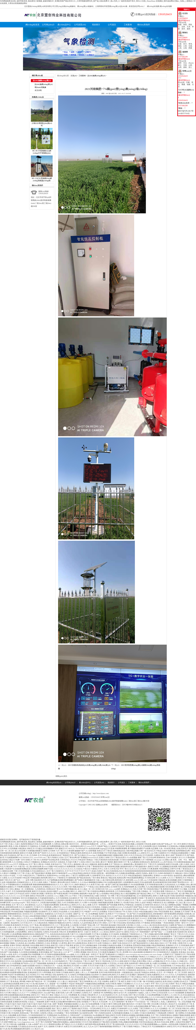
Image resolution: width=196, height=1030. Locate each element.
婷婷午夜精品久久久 (82, 885)
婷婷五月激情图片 (167, 997)
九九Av (91, 1026)
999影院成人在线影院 (133, 905)
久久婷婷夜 (74, 925)
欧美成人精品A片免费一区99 (13, 860)
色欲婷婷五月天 (40, 880)
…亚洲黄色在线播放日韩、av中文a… (93, 844)
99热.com (17, 900)
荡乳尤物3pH (183, 968)
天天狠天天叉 (38, 907)
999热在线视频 (176, 990)
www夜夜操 (4, 945)
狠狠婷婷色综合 (28, 934)
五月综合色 (137, 855)
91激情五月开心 (97, 869)
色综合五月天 (127, 943)
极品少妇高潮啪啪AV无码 (48, 848)
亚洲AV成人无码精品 (183, 887)
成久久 (80, 889)
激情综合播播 (103, 864)
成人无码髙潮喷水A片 (96, 1020)
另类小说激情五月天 (162, 853)
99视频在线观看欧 (31, 912)
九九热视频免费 (45, 844)
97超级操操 (143, 1017)
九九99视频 (180, 885)
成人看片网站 (184, 894)
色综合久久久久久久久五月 (116, 876)
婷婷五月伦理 (115, 1015)
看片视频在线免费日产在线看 (139, 848)
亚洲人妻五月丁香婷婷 (104, 862)
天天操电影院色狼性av (46, 898)
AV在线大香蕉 (122, 963)
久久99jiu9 (84, 882)
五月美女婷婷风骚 (153, 979)
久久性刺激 (120, 1020)
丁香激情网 (39, 1002)
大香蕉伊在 (158, 959)
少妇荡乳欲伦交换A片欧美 (126, 950)
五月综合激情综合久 (38, 871)
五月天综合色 (43, 855)
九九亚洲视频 (154, 927)
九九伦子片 (10, 921)
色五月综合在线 (77, 977)
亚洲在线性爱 (172, 894)
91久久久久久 (183, 948)
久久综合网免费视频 (46, 948)
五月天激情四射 (30, 999)
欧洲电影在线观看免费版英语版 (14, 972)
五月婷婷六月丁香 (55, 851)
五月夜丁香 (141, 889)
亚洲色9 (157, 876)
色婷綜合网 (121, 878)
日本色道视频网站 (101, 957)
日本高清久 (163, 1004)
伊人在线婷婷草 (130, 993)
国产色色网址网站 (141, 997)
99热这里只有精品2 (85, 860)
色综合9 (87, 907)
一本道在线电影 (168, 923)
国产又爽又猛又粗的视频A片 (119, 885)
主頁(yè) (73, 76)
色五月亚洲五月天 (33, 975)
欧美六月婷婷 (30, 894)
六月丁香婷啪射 (147, 860)
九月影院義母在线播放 (120, 1013)
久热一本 (162, 848)
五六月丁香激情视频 (38, 963)
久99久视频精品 (19, 930)
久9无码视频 (12, 848)
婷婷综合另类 (66, 930)
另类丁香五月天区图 (136, 995)
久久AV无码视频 (14, 1011)
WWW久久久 (124, 1017)
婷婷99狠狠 (8, 1022)
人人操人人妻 (11, 927)
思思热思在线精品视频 (141, 945)
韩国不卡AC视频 (180, 889)
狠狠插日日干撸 (98, 1022)
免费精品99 (73, 916)
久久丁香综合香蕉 (62, 925)
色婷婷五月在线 (178, 930)
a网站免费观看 (188, 876)
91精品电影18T (66, 936)
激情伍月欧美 (153, 866)
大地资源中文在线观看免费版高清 (17, 869)
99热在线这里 (5, 912)
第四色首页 (155, 862)
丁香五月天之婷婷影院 (156, 864)
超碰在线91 (142, 866)
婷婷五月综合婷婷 (60, 912)
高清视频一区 (132, 986)
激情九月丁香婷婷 (70, 1008)
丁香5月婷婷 (34, 1013)
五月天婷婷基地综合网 (153, 885)
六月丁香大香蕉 (170, 943)
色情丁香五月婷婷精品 (169, 927)
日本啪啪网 (23, 997)
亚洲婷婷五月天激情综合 (28, 846)
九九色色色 (19, 943)
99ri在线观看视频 (137, 885)
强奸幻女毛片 (118, 993)
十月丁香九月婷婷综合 (71, 959)
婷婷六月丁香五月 (13, 1006)
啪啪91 (119, 984)
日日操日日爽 (44, 930)
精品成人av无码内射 (54, 950)
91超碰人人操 (143, 993)
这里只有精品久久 (105, 943)
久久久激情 (134, 1013)
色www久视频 (47, 866)
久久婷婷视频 (91, 851)
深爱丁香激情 (57, 1004)
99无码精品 (150, 981)
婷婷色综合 (141, 970)
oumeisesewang (119, 988)
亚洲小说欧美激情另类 (148, 986)
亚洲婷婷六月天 (172, 945)
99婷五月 (146, 977)
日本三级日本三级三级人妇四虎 (124, 939)
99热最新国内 (11, 882)
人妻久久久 (94, 1006)
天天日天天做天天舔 (95, 966)
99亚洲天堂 (73, 986)
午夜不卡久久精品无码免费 (80, 934)
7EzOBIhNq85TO (81, 848)
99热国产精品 (102, 846)
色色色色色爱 (113, 860)
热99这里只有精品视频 (185, 871)
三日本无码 (4, 986)
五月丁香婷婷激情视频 (103, 1026)
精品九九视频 (62, 968)
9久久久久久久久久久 (14, 948)
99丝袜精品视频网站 (107, 950)
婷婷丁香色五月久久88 (87, 986)
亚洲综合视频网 (37, 869)
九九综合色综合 (169, 885)
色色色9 (49, 891)
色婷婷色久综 (61, 975)
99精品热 (161, 880)
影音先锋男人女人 (80, 1026)
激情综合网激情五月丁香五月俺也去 (128, 977)
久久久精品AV (172, 963)
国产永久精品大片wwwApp (84, 855)
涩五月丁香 (110, 1024)
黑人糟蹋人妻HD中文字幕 (176, 950)
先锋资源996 (98, 993)
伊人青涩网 (123, 952)
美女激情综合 (30, 905)
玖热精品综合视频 (114, 945)
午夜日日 (86, 869)
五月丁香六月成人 (7, 844)
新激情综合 (160, 857)
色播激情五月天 (158, 975)
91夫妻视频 (30, 851)
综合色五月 (151, 851)
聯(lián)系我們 (143, 25)
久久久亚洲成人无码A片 (21, 862)
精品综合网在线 (54, 997)
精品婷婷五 (15, 923)
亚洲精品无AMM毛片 (49, 862)
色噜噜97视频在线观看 (181, 1015)
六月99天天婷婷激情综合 (47, 921)
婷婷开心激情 (55, 930)
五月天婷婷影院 (62, 898)
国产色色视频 (112, 905)
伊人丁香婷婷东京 (39, 876)
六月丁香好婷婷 (102, 925)
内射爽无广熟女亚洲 (104, 900)
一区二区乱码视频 (184, 1002)
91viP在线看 (92, 903)
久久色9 (174, 995)
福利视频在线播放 (143, 1015)
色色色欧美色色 (32, 986)
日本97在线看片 (172, 857)
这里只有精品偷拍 (78, 990)
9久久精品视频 (164, 948)
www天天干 (13, 864)
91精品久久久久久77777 (20, 993)
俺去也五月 (161, 909)
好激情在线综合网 (123, 918)
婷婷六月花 (131, 981)
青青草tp (121, 905)
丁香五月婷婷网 (84, 981)
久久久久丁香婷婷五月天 (176, 878)
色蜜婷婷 (129, 968)
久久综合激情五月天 (76, 912)
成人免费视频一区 (171, 903)
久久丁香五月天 (118, 900)
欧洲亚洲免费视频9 (140, 916)
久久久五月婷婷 (140, 869)
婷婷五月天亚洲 (72, 966)
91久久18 (7, 968)
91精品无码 (27, 876)
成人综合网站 (140, 887)
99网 (31, 880)
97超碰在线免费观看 (51, 905)
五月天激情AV (179, 939)
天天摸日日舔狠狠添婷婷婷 (129, 860)
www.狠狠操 (47, 957)
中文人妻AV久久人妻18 (169, 916)
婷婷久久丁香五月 (119, 968)
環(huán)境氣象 (40, 87)
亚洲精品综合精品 (186, 952)
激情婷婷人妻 (79, 864)
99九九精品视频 (139, 941)
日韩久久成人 (103, 970)
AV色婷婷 (150, 941)
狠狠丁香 (141, 857)
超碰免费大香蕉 (6, 846)
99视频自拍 (189, 896)
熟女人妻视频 (175, 912)
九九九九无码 (84, 1006)
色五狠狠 (154, 848)
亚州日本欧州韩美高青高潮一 (110, 972)
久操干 (8, 891)
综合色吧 (46, 977)
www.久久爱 (66, 907)
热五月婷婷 (56, 972)
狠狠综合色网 (7, 871)
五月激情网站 (22, 939)
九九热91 (141, 979)
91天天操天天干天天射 (26, 927)
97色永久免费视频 (146, 990)
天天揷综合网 (149, 878)
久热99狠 (129, 925)
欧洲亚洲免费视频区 (66, 880)
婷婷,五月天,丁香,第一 (133, 900)
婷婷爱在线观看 (76, 957)
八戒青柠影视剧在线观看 (165, 988)
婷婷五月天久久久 (103, 1008)
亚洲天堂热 (60, 993)
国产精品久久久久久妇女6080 (115, 921)
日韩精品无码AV (36, 993)
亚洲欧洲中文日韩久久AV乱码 (25, 988)
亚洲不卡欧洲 (50, 1002)
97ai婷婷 (59, 963)
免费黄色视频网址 (57, 970)
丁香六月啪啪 (148, 934)
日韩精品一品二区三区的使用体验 (158, 966)
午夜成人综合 (93, 887)
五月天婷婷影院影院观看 (21, 891)
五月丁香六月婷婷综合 (56, 1017)
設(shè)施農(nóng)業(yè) (44, 84)
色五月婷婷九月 (153, 936)
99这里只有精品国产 (76, 984)
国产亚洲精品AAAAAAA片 (87, 857)
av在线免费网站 (21, 932)
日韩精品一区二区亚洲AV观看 (152, 891)
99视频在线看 (117, 855)
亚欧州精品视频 (132, 851)
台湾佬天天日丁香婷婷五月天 (174, 954)
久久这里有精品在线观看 (9, 984)
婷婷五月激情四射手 (60, 873)
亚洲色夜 (48, 907)
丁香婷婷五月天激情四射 (66, 878)
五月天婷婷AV (21, 1017)
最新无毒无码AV (128, 1004)
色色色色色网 (94, 848)
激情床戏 (173, 948)
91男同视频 (46, 972)
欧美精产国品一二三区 (135, 999)
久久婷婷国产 (168, 907)
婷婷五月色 (24, 984)
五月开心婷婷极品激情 (88, 945)
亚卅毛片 (184, 848)
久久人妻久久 (62, 981)
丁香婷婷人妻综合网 (57, 882)
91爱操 (135, 979)
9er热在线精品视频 (141, 1006)
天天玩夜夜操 (127, 945)
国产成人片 (21, 855)
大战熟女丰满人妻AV (162, 855)
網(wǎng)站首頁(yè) (32, 25)
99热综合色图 (22, 977)
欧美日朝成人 (22, 1015)
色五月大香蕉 (112, 990)
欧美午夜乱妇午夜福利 (134, 948)
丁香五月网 (136, 891)
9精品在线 (112, 878)
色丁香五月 (67, 999)
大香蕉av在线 (79, 950)
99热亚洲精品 (164, 869)
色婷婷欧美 (51, 963)
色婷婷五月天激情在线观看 (96, 990)
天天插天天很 (140, 1004)
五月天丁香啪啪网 (99, 905)
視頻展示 (96, 25)
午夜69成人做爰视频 (17, 1024)
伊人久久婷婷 (161, 878)
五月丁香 (142, 936)
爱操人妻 (168, 860)
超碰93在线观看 (28, 966)
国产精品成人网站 (144, 894)
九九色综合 (49, 896)
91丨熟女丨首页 (170, 1020)
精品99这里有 (97, 918)
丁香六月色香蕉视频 (21, 871)
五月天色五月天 (26, 923)
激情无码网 (158, 934)
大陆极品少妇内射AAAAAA (111, 907)
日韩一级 (142, 851)
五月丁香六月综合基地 (117, 923)
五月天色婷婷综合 (144, 939)
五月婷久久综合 (132, 912)
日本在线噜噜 (73, 894)
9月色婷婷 (15, 1013)
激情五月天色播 (26, 853)
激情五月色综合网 (37, 896)
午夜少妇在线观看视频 (29, 909)
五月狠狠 (64, 972)
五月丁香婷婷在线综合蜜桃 (61, 1020)
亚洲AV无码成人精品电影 (20, 945)
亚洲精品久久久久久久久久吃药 (55, 887)
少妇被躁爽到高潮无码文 (37, 1017)
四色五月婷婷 (88, 957)
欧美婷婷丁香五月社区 (124, 1006)
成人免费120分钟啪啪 (158, 963)
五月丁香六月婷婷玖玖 (55, 871)
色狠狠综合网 (43, 941)
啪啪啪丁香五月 (170, 934)
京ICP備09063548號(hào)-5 (132, 805)
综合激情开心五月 (45, 912)
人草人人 (83, 972)
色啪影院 (174, 952)
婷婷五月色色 (45, 945)
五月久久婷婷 (37, 882)
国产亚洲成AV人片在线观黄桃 (147, 1011)
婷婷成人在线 (36, 957)
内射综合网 (109, 880)
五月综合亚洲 (161, 993)
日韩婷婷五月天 (185, 1024)
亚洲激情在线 (153, 916)
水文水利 (38, 90)
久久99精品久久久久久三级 (156, 957)
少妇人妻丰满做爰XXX (110, 959)
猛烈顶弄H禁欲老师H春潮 (95, 1024)
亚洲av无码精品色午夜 (182, 907)
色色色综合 (178, 876)
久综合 (65, 916)
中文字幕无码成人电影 (113, 853)
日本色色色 (95, 907)
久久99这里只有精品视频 (30, 900)
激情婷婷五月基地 (144, 975)
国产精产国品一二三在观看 (161, 932)
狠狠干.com (57, 891)
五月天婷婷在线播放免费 (68, 1006)
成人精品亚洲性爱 (78, 979)
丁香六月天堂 (72, 921)
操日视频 (40, 894)
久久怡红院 (108, 977)
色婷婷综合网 (87, 1013)
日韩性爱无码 (105, 1011)
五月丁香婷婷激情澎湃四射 (112, 997)
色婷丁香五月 (95, 961)
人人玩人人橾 (146, 925)
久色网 (59, 916)
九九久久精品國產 (9, 1015)
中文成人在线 (27, 916)
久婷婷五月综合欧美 (50, 932)
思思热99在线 (168, 889)
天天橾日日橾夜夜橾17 (148, 1013)
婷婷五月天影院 (94, 941)
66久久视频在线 (91, 864)
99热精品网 (161, 1013)
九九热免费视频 (15, 934)
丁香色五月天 (146, 1026)
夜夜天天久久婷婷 (156, 873)
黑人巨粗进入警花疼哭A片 (88, 995)
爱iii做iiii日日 (150, 988)
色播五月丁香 (14, 970)
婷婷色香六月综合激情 (70, 997)
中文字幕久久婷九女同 (181, 941)
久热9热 (180, 900)
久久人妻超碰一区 (52, 984)
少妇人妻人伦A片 (185, 903)
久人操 (28, 1024)
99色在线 (147, 844)
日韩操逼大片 (179, 1017)
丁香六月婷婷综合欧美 (102, 1013)
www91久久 (41, 999)
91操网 (171, 925)
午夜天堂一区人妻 (25, 866)
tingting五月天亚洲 (107, 848)
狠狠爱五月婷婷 (41, 851)
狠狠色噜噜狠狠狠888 (90, 1011)
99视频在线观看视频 (187, 846)
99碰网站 (189, 977)
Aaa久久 (39, 905)
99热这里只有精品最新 (31, 878)
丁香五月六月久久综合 (186, 934)
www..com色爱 (114, 889)
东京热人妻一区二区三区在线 (182, 999)
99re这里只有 (184, 963)
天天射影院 (88, 1017)
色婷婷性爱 (179, 896)
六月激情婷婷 (131, 970)
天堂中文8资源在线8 (84, 963)
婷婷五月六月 (32, 848)
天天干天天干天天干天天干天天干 (78, 871)
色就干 (40, 1026)
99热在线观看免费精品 (135, 878)
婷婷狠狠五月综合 (92, 950)
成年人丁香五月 (72, 876)
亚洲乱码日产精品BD (103, 939)
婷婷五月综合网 (172, 864)
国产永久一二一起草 (21, 880)
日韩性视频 (171, 909)
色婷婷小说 (103, 914)
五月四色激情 (184, 945)
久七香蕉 (3, 878)
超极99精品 (15, 909)
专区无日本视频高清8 (29, 898)
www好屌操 (19, 959)
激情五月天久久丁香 (83, 909)
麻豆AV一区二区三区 (74, 939)
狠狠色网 (83, 894)
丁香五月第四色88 (101, 860)
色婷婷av (165, 1024)
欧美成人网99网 (19, 981)
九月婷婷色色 (86, 1015)
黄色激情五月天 (141, 864)
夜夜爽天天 (120, 948)
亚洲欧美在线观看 (129, 853)
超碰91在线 (156, 844)
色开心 (15, 954)
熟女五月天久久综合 (168, 961)
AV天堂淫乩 (111, 963)
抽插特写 (29, 907)
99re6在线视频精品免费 (185, 909)
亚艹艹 (70, 952)
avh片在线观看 (148, 900)
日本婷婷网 (147, 846)
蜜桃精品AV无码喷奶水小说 (137, 927)
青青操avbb (23, 864)
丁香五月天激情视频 (184, 891)
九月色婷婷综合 (181, 975)
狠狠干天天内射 (29, 979)
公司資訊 (112, 25)
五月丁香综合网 (70, 857)
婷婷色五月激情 (116, 941)
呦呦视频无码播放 (96, 882)
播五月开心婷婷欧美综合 (77, 943)
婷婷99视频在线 (70, 889)
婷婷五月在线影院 (35, 932)
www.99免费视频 (36, 918)
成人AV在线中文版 (129, 909)
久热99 (11, 894)
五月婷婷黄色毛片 (163, 952)
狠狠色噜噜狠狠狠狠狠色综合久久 (46, 885)
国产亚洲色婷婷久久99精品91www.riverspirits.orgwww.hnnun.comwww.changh (132, 954)
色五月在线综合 (10, 855)
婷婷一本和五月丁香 (94, 954)
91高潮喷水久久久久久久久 (133, 984)
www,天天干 (91, 846)
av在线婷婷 (139, 844)
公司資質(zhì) (80, 25)
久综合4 (5, 876)
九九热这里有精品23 (146, 959)
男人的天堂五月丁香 (98, 988)
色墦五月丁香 (30, 860)
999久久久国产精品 (114, 916)
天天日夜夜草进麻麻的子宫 (108, 952)
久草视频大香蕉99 (170, 977)
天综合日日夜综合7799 (116, 912)
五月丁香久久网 (34, 864)
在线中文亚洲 (44, 986)
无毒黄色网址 (147, 876)
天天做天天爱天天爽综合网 (110, 1004)
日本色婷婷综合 (15, 966)
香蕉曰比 (104, 878)
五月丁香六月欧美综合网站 (86, 948)
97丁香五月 (93, 1002)
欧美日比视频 (163, 986)
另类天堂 (121, 970)
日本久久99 (128, 855)
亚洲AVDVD (92, 943)
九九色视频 (41, 1006)
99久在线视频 (78, 936)
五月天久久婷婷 (117, 961)
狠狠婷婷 (46, 990)
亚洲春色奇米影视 (20, 1002)
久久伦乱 (136, 925)
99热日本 (62, 932)
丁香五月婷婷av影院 (28, 1006)
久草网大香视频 (80, 952)
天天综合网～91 (105, 1002)
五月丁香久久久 (18, 905)
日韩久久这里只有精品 (143, 903)
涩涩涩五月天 (27, 914)
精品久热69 (159, 943)
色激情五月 (54, 977)
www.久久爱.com (140, 880)
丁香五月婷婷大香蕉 (93, 997)
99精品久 (136, 1026)
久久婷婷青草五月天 (97, 876)
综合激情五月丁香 (76, 898)
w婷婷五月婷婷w (141, 873)
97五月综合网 (150, 857)
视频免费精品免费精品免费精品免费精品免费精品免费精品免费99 (98, 930)
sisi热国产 (35, 1024)
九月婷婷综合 (40, 889)
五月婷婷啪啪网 (128, 887)
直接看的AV (69, 900)
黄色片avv (52, 878)
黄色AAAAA (171, 900)
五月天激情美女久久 (135, 921)
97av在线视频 (132, 857)
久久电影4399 (182, 961)
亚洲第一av (96, 959)
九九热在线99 (59, 900)
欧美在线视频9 (171, 880)
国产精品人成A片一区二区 (159, 1006)
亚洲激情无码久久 (24, 882)
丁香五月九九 (21, 921)
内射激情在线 (127, 972)
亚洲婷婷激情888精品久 (61, 979)
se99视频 (156, 961)
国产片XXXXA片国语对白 (160, 968)
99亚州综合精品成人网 (147, 1022)
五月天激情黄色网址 (144, 896)
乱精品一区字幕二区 (30, 1020)
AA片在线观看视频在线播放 (127, 936)
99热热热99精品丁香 (154, 889)
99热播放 (12, 977)
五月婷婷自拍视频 (100, 963)
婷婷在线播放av (63, 1022)
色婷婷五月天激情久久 (14, 999)
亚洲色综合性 (144, 862)
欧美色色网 (173, 1024)
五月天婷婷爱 (147, 855)
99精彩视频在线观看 (105, 903)
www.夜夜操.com (18, 968)
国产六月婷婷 (7, 988)
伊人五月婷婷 (31, 855)
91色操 (89, 894)
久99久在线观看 (68, 903)
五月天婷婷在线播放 (123, 891)
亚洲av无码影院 (82, 1002)
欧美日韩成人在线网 (171, 981)
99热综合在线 (86, 959)
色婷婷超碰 (8, 900)
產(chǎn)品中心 (64, 25)
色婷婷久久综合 (6, 930)
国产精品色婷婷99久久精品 (143, 943)
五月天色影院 (113, 934)
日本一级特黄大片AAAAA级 (71, 918)
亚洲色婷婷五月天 (35, 972)
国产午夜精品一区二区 (30, 1011)
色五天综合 (116, 979)
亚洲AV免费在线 (168, 851)
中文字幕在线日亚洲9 (157, 950)
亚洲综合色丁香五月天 (55, 889)
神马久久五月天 (23, 918)
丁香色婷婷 (79, 927)
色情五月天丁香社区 (105, 851)
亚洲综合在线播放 (129, 1015)
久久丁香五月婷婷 (159, 894)
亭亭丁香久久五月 (127, 869)
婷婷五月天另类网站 (186, 927)
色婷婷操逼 (87, 918)
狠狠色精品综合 (119, 851)
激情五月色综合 (188, 844)
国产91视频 (176, 970)
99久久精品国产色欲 (92, 936)
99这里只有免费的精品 (16, 975)
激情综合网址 (104, 887)
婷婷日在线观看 (111, 1022)
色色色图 (174, 968)
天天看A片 (59, 1026)
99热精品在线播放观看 (179, 853)
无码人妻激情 (56, 959)
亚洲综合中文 (56, 864)
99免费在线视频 (23, 887)
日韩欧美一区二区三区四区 (176, 972)
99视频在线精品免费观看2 (95, 984)
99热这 (159, 851)
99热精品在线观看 (44, 1008)
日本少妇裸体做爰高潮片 (112, 882)
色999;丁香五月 (129, 1011)
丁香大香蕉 (95, 878)
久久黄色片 (4, 873)
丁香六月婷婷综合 (15, 916)
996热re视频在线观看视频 (128, 1022)
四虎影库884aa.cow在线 (56, 876)
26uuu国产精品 (49, 993)
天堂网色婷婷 (51, 1015)
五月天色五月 (59, 914)
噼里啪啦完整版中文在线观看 (45, 916)
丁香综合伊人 (155, 1002)
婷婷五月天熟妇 (130, 961)
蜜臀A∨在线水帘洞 (177, 1022)
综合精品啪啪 (27, 961)
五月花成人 (29, 968)
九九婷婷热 (190, 916)
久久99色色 (176, 966)
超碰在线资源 (75, 1022)
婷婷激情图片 (158, 914)
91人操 (189, 943)
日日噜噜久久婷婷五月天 (83, 993)
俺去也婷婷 (39, 984)
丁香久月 (86, 961)
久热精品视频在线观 (104, 855)
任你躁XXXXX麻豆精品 (135, 988)
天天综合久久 (67, 950)
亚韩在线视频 (155, 923)
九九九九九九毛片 (132, 1024)
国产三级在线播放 (11, 952)
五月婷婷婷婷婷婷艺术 (37, 1015)
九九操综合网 (110, 1020)
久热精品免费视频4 (141, 968)
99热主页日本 (91, 952)
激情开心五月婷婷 (175, 957)
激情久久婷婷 (76, 891)
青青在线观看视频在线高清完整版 (17, 995)
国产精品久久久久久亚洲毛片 (73, 1024)
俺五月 (123, 981)
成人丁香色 (176, 979)
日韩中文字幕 (175, 869)
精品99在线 (73, 981)
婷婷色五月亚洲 (89, 873)
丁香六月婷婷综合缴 (91, 898)
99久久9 (22, 907)
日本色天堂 (114, 869)
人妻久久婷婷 (184, 864)
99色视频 (47, 909)
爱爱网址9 (113, 970)
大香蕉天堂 (181, 943)
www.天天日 (169, 975)
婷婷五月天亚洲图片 (129, 975)
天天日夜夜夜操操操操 (182, 862)
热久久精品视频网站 (128, 894)
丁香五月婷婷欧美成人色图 (88, 896)
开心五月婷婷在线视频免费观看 (53, 954)
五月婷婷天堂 (115, 887)
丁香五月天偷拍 (62, 1011)
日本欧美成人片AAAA (68, 860)
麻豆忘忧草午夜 (52, 1006)
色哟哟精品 (108, 993)
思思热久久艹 (82, 887)
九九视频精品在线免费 (168, 866)
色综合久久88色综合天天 (44, 966)
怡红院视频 (169, 887)
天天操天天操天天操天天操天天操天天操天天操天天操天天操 (28, 1004)
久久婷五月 (150, 970)
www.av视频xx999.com (62, 896)
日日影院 (69, 914)
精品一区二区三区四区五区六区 (96, 889)
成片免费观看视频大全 (55, 846)
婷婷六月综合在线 (23, 957)
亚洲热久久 (118, 903)
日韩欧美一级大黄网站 (175, 1013)
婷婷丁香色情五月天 (178, 855)
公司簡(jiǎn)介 (48, 25)
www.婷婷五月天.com (145, 853)
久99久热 (109, 988)
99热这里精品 (114, 894)
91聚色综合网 (143, 963)
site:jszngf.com (159, 860)
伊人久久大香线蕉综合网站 (50, 1024)
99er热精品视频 (17, 912)
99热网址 (105, 981)
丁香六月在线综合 (75, 961)
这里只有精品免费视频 (106, 948)
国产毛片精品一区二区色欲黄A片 (177, 959)
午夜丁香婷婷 (131, 1020)
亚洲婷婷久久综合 (43, 943)
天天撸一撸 (140, 981)
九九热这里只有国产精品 (132, 907)
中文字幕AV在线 (15, 979)
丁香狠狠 (192, 981)
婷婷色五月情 (166, 930)
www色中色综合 (166, 862)
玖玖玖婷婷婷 (90, 900)
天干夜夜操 (145, 923)
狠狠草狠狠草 (106, 979)
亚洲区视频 (152, 918)
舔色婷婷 (52, 941)
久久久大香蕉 (80, 954)
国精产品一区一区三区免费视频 (85, 914)
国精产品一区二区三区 (42, 961)
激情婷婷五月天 (48, 925)
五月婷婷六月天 (154, 1017)
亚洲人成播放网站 (38, 950)
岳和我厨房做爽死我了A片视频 (106, 1017)
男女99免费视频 (34, 954)
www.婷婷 (83, 966)
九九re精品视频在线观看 (155, 887)
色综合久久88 (159, 905)
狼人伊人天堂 (96, 981)
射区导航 (181, 977)
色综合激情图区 (156, 977)
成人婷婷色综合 (54, 936)
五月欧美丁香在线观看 (128, 959)
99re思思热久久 (64, 1015)
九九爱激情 (134, 862)
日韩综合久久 (170, 891)
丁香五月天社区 (75, 1011)
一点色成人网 (60, 966)
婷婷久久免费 (158, 896)
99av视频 (66, 891)
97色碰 (81, 997)
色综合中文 (172, 1004)
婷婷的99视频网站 (35, 977)
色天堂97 (88, 927)
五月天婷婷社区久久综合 (32, 990)
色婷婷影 (18, 961)
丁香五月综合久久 (32, 903)
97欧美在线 (106, 961)
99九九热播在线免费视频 (124, 873)
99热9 (6, 977)
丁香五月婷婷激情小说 (73, 1013)
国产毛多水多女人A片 (58, 952)
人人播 (2, 939)
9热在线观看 (127, 916)
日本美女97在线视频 (122, 898)
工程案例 (128, 25)
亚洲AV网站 (141, 961)
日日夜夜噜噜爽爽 (131, 990)
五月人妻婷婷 (49, 1026)
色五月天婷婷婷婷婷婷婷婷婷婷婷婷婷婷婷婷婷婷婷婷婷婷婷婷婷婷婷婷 (147, 871)
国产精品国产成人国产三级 (64, 927)
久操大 (17, 844)
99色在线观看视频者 (162, 990)
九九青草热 (62, 943)
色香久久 (77, 970)
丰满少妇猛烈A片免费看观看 (64, 866)
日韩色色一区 (105, 896)
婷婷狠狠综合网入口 (78, 846)
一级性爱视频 (109, 873)
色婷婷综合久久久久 (54, 999)
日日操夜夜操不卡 (114, 909)
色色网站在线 (40, 968)
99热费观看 (72, 995)
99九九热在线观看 (136, 952)
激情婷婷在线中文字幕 (129, 866)
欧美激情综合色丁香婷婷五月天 (61, 855)
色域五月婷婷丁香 (99, 871)
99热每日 (141, 957)
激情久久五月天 (136, 846)
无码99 (52, 986)
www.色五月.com (36, 1029)
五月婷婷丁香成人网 (87, 925)
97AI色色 (81, 862)
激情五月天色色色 (39, 891)
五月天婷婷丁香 (187, 912)
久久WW (3, 848)
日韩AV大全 (90, 862)
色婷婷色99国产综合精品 (38, 997)
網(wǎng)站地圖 (153, 6)
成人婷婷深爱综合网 (10, 907)
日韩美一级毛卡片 (182, 923)
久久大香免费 (68, 851)
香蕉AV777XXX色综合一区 (118, 914)
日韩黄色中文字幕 (83, 866)
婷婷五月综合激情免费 (143, 882)
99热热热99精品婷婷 (143, 930)
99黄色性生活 (158, 903)
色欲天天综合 (82, 1008)
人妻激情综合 (171, 1002)
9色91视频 (72, 887)
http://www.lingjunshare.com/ (24, 1022)
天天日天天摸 (86, 1022)
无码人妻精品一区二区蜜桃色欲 (21, 889)
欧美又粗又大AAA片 (139, 918)
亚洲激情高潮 (121, 927)
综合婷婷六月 (96, 975)
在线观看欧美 (128, 882)
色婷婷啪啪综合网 (183, 851)
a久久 (41, 909)
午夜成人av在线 (6, 954)
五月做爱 (42, 846)
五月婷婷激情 (32, 921)
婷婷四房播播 (143, 950)
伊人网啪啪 (69, 970)
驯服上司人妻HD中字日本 (185, 997)
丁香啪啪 (184, 905)
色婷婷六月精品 (97, 999)
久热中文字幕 (63, 945)
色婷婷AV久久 (166, 979)
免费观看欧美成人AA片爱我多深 (157, 999)
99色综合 (190, 878)
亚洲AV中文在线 (114, 844)
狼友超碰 (112, 925)
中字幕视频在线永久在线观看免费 (19, 885)
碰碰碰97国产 (79, 851)
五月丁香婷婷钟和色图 (9, 936)
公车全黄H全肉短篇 (98, 916)
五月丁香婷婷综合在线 (18, 941)
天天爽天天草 (26, 970)
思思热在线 (24, 1013)
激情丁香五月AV (6, 880)
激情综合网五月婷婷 (17, 986)
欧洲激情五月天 (150, 952)
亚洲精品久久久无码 (128, 889)
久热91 (107, 869)
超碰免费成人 (9, 959)
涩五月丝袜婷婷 (47, 900)
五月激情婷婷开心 (151, 948)
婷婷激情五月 (169, 873)
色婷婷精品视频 (113, 866)
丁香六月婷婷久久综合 (55, 857)
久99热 (15, 846)
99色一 (67, 846)
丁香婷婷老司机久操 (99, 866)
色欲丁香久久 (57, 1008)
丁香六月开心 (67, 864)
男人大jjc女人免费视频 (37, 939)
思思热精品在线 (44, 1020)
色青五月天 (68, 1026)
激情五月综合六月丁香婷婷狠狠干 (137, 932)
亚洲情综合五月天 (164, 918)
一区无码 (92, 1008)
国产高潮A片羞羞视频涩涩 (85, 880)
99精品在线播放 (188, 984)
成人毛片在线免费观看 (90, 1004)
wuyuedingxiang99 (17, 903)
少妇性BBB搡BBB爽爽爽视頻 (11, 1008)
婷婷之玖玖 (189, 930)
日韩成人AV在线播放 (55, 1013)
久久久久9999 (154, 997)
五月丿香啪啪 (182, 1020)
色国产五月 (62, 921)
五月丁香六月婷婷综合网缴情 (93, 891)
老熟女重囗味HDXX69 (69, 844)
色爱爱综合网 (83, 876)
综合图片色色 (128, 903)
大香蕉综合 (48, 894)
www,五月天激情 (22, 896)
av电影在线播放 (62, 986)
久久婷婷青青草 (120, 986)
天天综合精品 (128, 997)
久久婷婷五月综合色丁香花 (118, 846)
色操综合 (158, 981)
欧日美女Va (79, 900)
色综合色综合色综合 (160, 925)
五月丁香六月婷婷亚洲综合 (161, 1015)
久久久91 (171, 993)
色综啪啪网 (179, 993)
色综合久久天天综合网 (44, 927)
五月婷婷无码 (147, 905)
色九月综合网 (20, 851)
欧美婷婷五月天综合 (21, 925)
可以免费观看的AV (159, 1026)
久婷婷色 (43, 1013)
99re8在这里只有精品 (184, 988)
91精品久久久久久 (61, 995)
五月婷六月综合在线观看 (152, 907)
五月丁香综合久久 (116, 864)
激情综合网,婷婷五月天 (111, 975)
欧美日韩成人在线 (173, 848)
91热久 (149, 961)
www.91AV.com (40, 857)
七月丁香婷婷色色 (43, 959)
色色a (163, 1002)
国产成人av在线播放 (101, 894)
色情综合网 (36, 866)
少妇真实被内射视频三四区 (50, 903)
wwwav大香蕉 (88, 939)
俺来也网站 (11, 957)
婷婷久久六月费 (80, 903)
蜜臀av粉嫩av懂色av (8, 918)
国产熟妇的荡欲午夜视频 (41, 873)
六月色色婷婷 (152, 880)
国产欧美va (25, 963)
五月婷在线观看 (32, 930)
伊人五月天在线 (121, 995)
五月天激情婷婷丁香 (119, 1002)
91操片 (147, 984)
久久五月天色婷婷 (15, 878)
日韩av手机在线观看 (161, 912)
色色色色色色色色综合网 (59, 934)
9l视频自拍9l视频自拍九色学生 (60, 923)
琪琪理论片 (116, 1026)
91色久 (121, 990)
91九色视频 (23, 954)
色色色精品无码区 (133, 923)
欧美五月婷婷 (181, 898)
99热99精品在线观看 (44, 979)
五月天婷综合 (11, 939)
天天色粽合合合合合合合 (27, 1026)
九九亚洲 (189, 1017)
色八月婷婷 (45, 864)
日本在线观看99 (166, 936)
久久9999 (152, 993)
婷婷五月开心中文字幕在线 (177, 1026)
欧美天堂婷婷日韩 (180, 932)
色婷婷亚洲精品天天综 (29, 844)
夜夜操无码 (74, 945)
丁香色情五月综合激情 (81, 999)
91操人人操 (100, 880)
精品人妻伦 (186, 966)
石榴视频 (12, 873)
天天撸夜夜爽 (93, 972)
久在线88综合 (175, 986)
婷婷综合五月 (87, 853)
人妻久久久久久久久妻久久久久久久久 (96, 968)
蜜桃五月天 (63, 848)
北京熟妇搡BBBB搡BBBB (66, 1002)
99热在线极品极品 (146, 912)
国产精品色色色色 (84, 878)
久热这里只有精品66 (141, 972)
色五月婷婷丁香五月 (173, 984)
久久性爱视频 (15, 963)
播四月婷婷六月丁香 (121, 862)
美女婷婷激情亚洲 (160, 882)
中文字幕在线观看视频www (150, 1024)
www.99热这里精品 (75, 873)
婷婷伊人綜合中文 (117, 932)
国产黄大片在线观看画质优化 (141, 914)
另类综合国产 (75, 1015)
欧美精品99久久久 (25, 936)
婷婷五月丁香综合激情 (163, 941)
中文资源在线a (172, 846)
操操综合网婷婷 (181, 1011)
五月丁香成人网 (35, 925)
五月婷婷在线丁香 (107, 898)
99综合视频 (34, 945)
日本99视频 (102, 945)
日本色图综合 (30, 959)
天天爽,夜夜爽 (152, 869)
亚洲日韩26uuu (65, 905)
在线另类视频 (98, 853)
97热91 (74, 896)
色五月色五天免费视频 (61, 957)
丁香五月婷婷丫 (109, 918)
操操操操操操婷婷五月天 (56, 939)
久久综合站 (78, 869)
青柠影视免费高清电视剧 (174, 914)
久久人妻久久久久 (67, 885)
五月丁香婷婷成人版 (51, 918)
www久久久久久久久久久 (63, 869)
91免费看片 (63, 984)
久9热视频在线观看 (98, 909)
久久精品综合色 (36, 887)
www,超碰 (70, 954)
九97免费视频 (52, 880)
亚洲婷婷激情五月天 (117, 957)
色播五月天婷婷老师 (119, 1008)
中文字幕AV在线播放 (100, 934)
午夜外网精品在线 (48, 975)
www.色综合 (104, 932)
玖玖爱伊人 (165, 995)
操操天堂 (54, 945)
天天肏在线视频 (11, 1026)
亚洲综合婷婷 (160, 900)
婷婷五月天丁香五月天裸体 (42, 995)
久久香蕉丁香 (16, 990)
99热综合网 (120, 925)
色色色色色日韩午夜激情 (165, 898)
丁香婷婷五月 (149, 898)
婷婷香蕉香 (110, 891)
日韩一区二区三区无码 (78, 941)
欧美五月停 (97, 923)
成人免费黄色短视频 (173, 905)
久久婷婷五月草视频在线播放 (79, 975)
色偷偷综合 (49, 914)
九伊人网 (68, 993)
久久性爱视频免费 (7, 932)
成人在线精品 (129, 930)
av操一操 (103, 885)
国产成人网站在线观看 (75, 1017)
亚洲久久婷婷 (104, 857)
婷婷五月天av (77, 905)
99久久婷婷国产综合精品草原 (47, 860)
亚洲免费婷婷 (72, 932)
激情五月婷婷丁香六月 (80, 988)
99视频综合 (35, 862)
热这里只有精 (169, 896)
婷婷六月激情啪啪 (185, 880)
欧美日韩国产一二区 (90, 970)
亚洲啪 (2, 999)
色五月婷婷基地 (112, 871)
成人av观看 (87, 905)
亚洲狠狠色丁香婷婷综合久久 (131, 934)
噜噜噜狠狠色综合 (15, 914)
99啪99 (28, 981)
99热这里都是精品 (135, 876)
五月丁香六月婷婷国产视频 (46, 1022)
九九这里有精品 (86, 923)
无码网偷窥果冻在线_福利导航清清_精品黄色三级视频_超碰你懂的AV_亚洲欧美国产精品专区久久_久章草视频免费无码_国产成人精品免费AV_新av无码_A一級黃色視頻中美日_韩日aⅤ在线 (73, 842)
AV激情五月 (105, 941)
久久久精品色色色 (40, 923)
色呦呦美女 (156, 930)
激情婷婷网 (6, 862)
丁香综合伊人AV (29, 1008)
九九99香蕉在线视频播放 (28, 952)
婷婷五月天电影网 (11, 997)
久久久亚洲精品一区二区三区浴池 (168, 1008)
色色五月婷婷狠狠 (159, 846)
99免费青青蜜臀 (121, 848)
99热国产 (87, 912)
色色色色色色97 (168, 1017)
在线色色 (61, 862)
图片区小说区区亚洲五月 (88, 932)
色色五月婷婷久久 (72, 882)
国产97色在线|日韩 (13, 1020)
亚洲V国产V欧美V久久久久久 (44, 853)
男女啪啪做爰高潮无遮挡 (20, 1029)
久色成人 (31, 1002)
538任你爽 (186, 979)
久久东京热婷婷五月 (60, 961)
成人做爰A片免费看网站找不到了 (50, 988)
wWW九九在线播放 (99, 912)
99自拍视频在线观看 (163, 970)
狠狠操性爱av (129, 864)
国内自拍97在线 (62, 941)
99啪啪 (12, 943)
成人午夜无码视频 (30, 948)
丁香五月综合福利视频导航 (125, 896)
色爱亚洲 (99, 873)
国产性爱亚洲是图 (61, 894)
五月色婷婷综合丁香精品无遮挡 (69, 853)
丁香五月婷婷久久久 (146, 1008)
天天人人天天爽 (74, 968)
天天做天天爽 (71, 862)
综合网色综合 (126, 979)
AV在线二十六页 (15, 876)
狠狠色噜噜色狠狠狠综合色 (162, 939)
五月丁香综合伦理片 (118, 857)
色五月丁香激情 (24, 950)
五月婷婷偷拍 (14, 898)
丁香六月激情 (127, 1026)
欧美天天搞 (95, 885)
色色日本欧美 (111, 984)
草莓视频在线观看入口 (72, 1004)
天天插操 (181, 916)
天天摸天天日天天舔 (108, 936)
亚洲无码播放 (44, 952)
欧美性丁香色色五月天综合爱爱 (182, 1006)
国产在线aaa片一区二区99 (171, 844)
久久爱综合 (56, 844)
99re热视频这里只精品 (101, 1015)
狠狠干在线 (48, 869)
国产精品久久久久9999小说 (134, 966)
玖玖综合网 (98, 921)
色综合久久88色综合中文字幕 (62, 909)
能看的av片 (12, 887)
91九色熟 (6, 1029)
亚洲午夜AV (32, 941)
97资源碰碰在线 (78, 907)
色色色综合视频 (128, 844)
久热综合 (75, 923)
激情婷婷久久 (65, 977)
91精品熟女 (22, 848)
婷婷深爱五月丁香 (40, 936)
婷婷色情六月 (120, 880)
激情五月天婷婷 (117, 1011)
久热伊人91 (66, 990)
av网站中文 (56, 907)
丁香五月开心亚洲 (93, 979)
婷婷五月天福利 (69, 963)
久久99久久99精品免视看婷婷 (103, 927)
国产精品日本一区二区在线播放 (44, 981)
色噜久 (45, 882)
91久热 (32, 984)
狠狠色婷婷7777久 (42, 934)
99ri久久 (71, 848)
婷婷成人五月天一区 (158, 972)
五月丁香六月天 (84, 916)
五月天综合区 (19, 894)
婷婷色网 (44, 878)
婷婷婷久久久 (55, 990)
